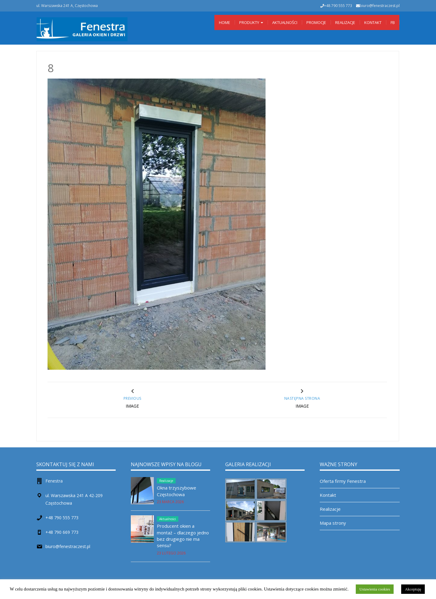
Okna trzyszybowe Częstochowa (176, 491)
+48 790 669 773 (61, 532)
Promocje (316, 22)
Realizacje (345, 22)
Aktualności (284, 22)
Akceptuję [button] (413, 589)
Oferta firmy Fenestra (343, 481)
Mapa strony (333, 523)
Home (224, 22)
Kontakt (373, 22)
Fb (393, 22)
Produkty (251, 22)
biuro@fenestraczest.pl (380, 5)
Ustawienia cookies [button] (374, 589)
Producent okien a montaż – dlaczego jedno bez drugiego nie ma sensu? (183, 535)
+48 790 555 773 (61, 517)
